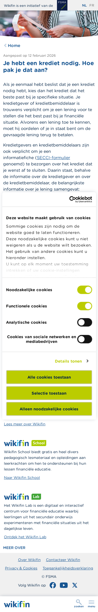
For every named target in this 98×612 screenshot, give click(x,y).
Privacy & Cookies (21, 568)
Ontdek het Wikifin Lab (25, 537)
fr (91, 5)
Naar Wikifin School (22, 477)
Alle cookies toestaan (49, 377)
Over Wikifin (29, 559)
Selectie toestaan (49, 392)
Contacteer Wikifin (63, 559)
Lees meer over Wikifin (24, 424)
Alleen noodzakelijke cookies (49, 408)
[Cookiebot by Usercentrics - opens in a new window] (70, 199)
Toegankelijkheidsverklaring (68, 568)
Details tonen (68, 360)
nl (84, 5)
